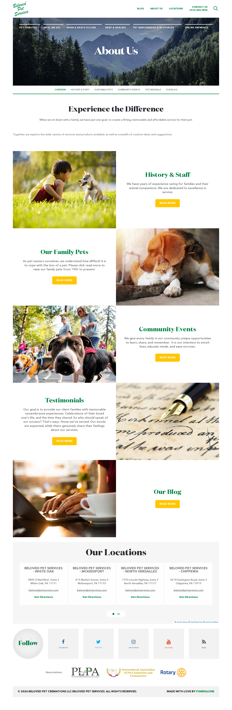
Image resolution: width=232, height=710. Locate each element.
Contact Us (200, 7)
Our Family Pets (64, 252)
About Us (156, 9)
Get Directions (43, 597)
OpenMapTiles (196, 622)
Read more (170, 201)
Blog (140, 9)
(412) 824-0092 (198, 10)
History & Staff (167, 175)
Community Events (167, 329)
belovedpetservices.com (43, 590)
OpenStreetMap (211, 622)
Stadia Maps (182, 622)
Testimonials (64, 401)
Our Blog (167, 492)
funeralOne (205, 691)
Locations (176, 9)
